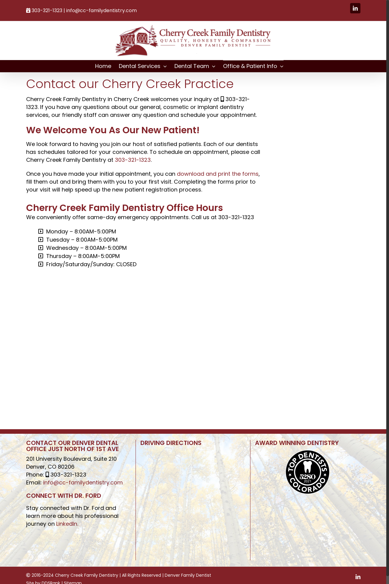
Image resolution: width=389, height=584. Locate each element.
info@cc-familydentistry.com (101, 10)
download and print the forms (218, 174)
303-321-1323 (133, 160)
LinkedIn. (67, 524)
